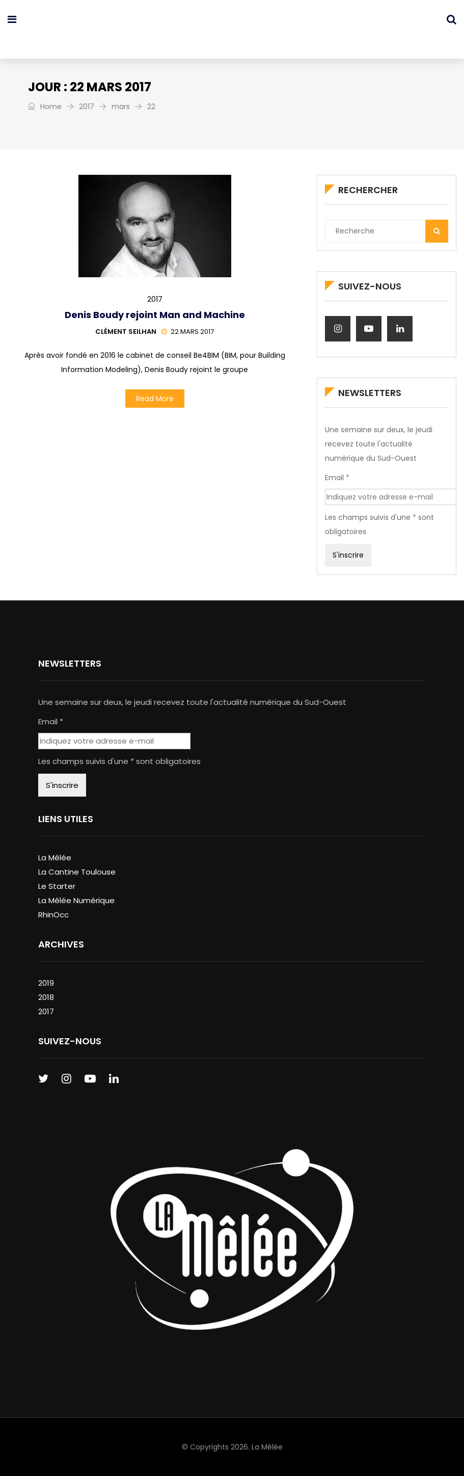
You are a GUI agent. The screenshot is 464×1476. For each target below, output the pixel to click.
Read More (155, 398)
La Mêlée (54, 857)
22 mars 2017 (187, 331)
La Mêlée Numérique (76, 900)
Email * (337, 477)
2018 (46, 997)
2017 (86, 106)
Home (45, 106)
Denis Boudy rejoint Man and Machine (155, 314)
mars (121, 106)
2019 (46, 983)
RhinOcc (53, 914)
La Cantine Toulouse (77, 871)
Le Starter (56, 886)
